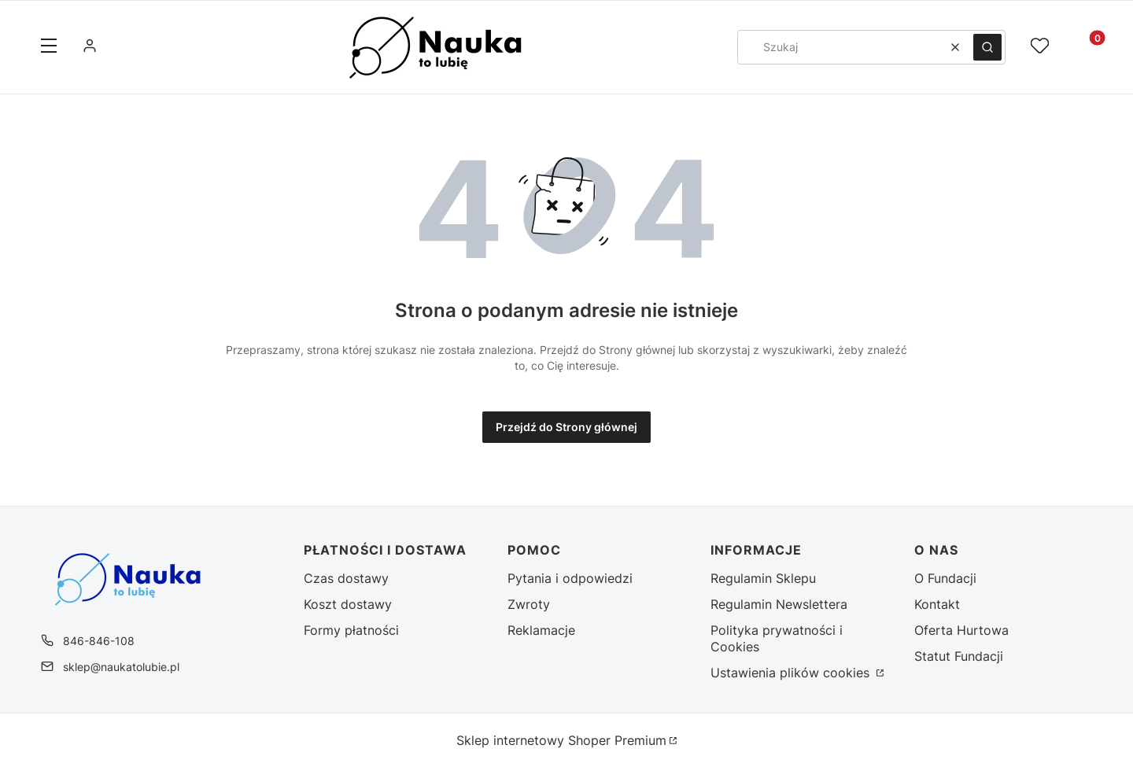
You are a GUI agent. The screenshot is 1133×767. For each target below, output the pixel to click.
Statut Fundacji (958, 656)
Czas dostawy (346, 578)
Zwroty (528, 604)
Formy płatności (351, 630)
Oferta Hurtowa (961, 630)
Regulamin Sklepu (763, 578)
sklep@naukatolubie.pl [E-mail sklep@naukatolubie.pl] (121, 666)
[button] (49, 47)
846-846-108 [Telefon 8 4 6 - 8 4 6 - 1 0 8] (99, 640)
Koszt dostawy (348, 604)
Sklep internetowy (561, 740)
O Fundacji (945, 578)
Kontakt (937, 604)
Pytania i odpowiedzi (570, 578)
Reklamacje (541, 630)
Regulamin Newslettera (778, 604)
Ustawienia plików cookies (791, 672)
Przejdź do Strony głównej (566, 426)
